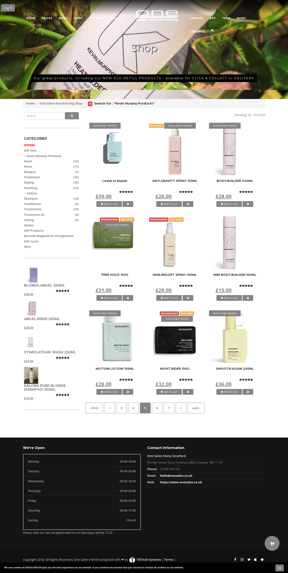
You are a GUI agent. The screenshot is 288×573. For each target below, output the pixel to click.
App (213, 18)
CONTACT (197, 31)
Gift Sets (30, 150)
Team (226, 18)
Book (63, 18)
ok (279, 568)
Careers (196, 18)
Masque (30, 172)
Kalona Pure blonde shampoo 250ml (45, 388)
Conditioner (33, 204)
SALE (27, 247)
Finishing (30, 188)
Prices (47, 18)
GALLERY (117, 18)
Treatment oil (34, 215)
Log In (8, 8)
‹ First (94, 408)
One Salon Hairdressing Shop (61, 103)
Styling (29, 182)
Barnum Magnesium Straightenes (49, 236)
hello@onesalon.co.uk (176, 476)
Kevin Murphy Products (44, 156)
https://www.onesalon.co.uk (181, 482)
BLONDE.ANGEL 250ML (44, 285)
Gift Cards (31, 241)
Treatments (32, 209)
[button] (213, 29)
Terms (168, 560)
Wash (28, 161)
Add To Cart (109, 204)
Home (30, 18)
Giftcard (96, 18)
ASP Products (34, 231)
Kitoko (29, 225)
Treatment (32, 177)
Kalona (32, 193)
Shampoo (31, 199)
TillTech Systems (145, 560)
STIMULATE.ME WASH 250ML (50, 352)
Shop (78, 18)
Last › (196, 408)
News (241, 18)
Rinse (28, 167)
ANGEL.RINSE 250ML (42, 319)
